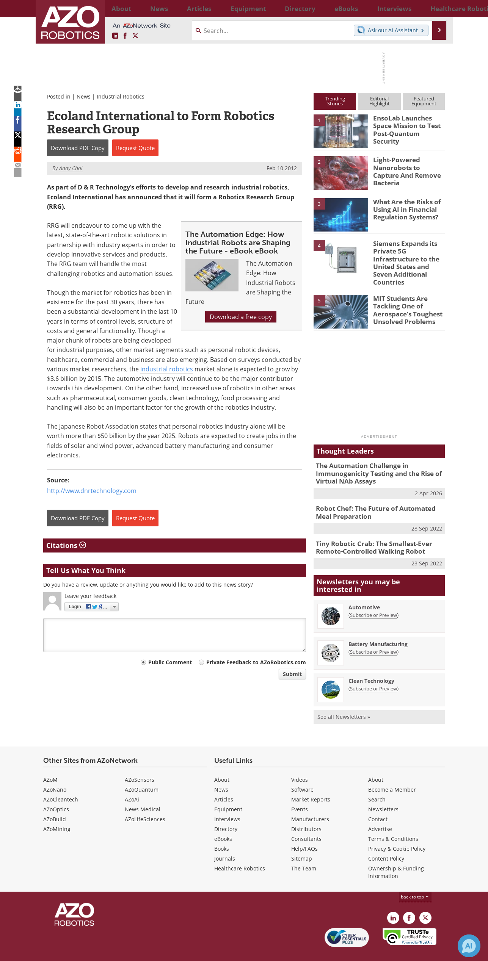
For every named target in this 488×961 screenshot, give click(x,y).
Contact (378, 800)
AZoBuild (54, 800)
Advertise (380, 810)
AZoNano (54, 771)
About (221, 761)
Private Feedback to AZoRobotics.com (256, 662)
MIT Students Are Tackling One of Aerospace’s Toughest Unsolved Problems (403, 296)
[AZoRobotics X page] (135, 36)
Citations (66, 545)
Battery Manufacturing (378, 625)
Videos (299, 761)
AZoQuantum (141, 771)
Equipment (228, 791)
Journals (224, 840)
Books (221, 830)
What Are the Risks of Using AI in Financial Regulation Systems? (404, 208)
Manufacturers (310, 800)
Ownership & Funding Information (396, 854)
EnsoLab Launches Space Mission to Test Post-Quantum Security (408, 124)
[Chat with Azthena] (469, 945)
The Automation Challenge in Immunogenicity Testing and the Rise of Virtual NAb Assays (373, 460)
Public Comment (170, 662)
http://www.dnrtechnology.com (92, 491)
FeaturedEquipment (423, 101)
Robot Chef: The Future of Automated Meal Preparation (377, 497)
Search (377, 781)
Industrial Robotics (120, 96)
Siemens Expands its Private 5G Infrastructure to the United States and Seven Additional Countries (408, 256)
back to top (415, 878)
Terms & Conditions (393, 820)
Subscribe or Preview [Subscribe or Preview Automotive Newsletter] (373, 596)
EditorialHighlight (379, 101)
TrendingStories (335, 101)
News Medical (142, 791)
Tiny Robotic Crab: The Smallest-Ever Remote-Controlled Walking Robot (368, 530)
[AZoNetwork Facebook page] (125, 36)
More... (436, 8)
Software (302, 771)
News (84, 96)
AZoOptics (56, 791)
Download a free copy (241, 317)
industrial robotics (166, 369)
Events (299, 791)
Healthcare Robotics (239, 850)
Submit (292, 674)
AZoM (50, 761)
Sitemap (301, 840)
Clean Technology (371, 662)
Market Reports (310, 781)
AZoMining (57, 810)
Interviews (227, 800)
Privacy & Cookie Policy (396, 830)
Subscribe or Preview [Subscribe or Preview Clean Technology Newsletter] (373, 670)
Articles (223, 781)
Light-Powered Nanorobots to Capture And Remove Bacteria (406, 166)
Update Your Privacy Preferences (101, 951)
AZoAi (132, 781)
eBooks (223, 820)
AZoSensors (139, 761)
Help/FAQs (304, 830)
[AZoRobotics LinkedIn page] (115, 36)
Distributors (306, 810)
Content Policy (386, 840)
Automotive (364, 589)
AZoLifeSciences (145, 800)
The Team (303, 850)
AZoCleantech (60, 781)
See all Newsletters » (343, 698)
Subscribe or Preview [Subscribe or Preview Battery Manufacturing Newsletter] (373, 633)
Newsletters (383, 791)
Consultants (306, 820)
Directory (225, 810)
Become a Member (392, 771)
